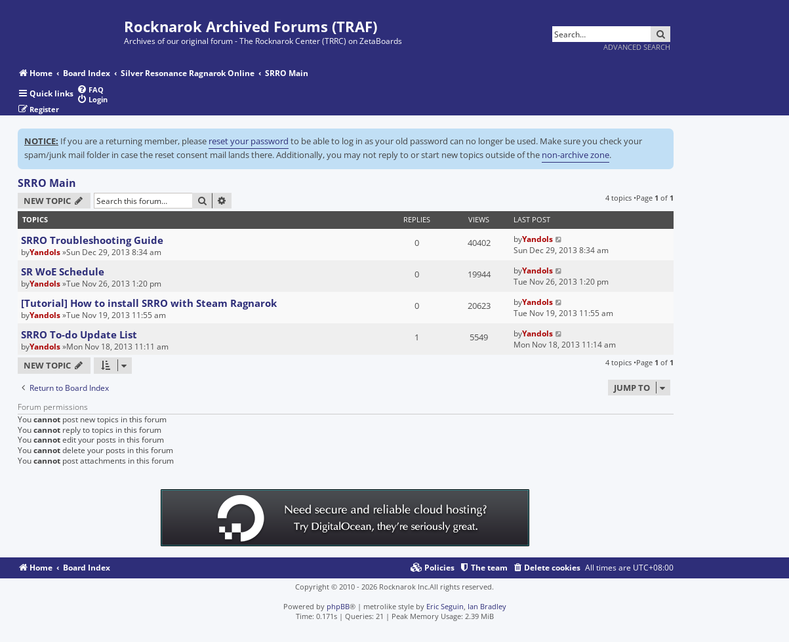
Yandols (45, 252)
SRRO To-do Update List (79, 334)
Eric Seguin (445, 606)
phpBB (338, 606)
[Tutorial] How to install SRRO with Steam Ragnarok (149, 303)
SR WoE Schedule (62, 271)
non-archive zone (575, 155)
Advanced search (636, 47)
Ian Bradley (487, 606)
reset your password (249, 141)
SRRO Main (47, 183)
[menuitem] (90, 89)
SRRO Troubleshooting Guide (92, 240)
